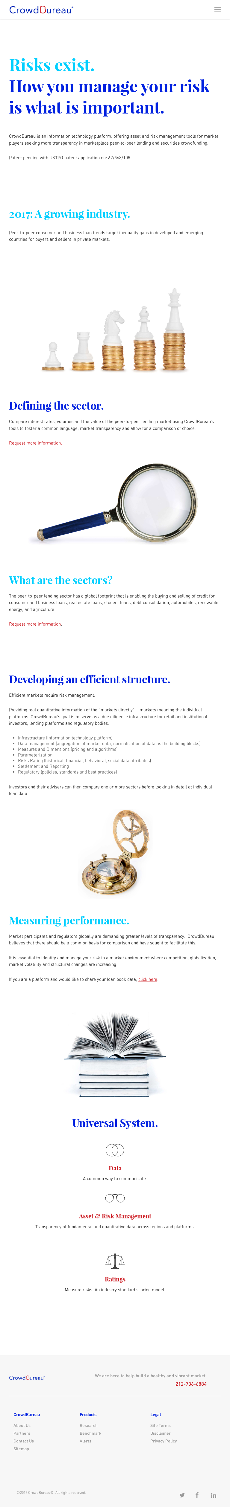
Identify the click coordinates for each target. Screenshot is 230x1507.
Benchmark (91, 1433)
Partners (21, 1433)
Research (89, 1425)
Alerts (85, 1440)
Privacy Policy (163, 1440)
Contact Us (23, 1440)
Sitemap (21, 1448)
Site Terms (160, 1425)
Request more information (35, 624)
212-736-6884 (191, 1384)
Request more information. (35, 443)
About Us (22, 1425)
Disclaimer (160, 1433)
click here (147, 979)
